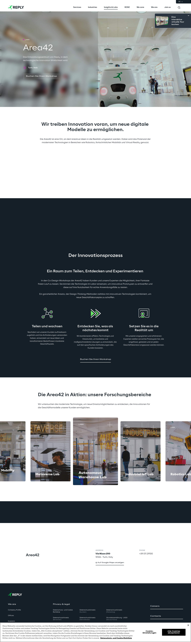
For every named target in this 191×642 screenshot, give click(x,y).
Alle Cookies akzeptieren (173, 632)
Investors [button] (11, 621)
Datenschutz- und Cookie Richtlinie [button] (63, 611)
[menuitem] (77, 7)
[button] (41, 76)
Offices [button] (11, 615)
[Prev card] (15, 451)
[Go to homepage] (16, 7)
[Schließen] (188, 625)
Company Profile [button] (14, 610)
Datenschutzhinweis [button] (61, 619)
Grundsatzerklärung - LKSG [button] (116, 619)
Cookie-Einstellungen (149, 632)
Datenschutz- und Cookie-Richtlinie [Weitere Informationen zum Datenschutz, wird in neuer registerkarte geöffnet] (116, 638)
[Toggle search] (179, 7)
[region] (95, 632)
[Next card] (176, 451)
